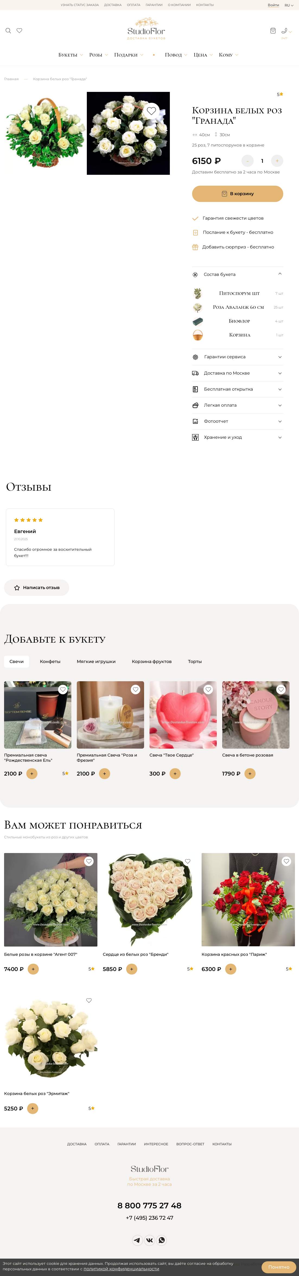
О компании (179, 5)
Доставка (113, 5)
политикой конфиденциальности (121, 1268)
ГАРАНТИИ (126, 1144)
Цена (200, 54)
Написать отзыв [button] (37, 587)
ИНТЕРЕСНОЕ (156, 1144)
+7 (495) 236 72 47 (149, 1218)
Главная (11, 79)
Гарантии (154, 5)
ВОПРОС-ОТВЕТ (190, 1144)
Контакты (205, 5)
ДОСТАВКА (77, 1144)
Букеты (67, 54)
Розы (95, 54)
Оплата (133, 5)
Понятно (279, 1267)
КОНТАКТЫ (222, 1144)
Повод (173, 54)
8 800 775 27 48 (149, 1205)
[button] (8, 29)
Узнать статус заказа (80, 5)
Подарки (126, 54)
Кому (226, 54)
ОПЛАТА (102, 1144)
